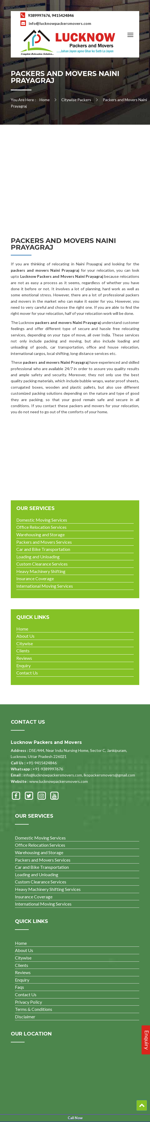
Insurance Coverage (35, 578)
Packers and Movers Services (44, 542)
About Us (25, 636)
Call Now (75, 1118)
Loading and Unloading (38, 556)
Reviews (24, 658)
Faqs (19, 987)
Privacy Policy (28, 1002)
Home (45, 99)
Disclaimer (25, 1016)
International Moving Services (44, 586)
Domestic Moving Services (41, 519)
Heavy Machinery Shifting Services (48, 889)
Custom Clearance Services (42, 563)
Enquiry (23, 665)
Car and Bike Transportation (43, 549)
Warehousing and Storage (40, 534)
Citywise (24, 643)
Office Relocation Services (41, 527)
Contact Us (27, 672)
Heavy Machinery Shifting (40, 571)
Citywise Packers (76, 99)
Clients (23, 650)
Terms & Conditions (33, 1009)
